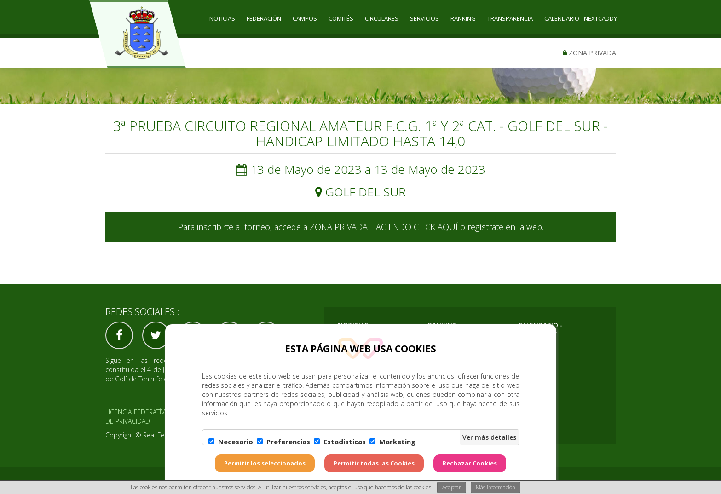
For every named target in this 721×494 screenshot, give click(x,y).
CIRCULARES (381, 18)
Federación (264, 18)
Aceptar (451, 487)
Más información (495, 487)
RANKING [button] (463, 18)
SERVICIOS (424, 18)
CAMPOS (305, 18)
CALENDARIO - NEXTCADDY (580, 18)
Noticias (222, 18)
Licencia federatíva (137, 412)
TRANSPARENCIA (510, 18)
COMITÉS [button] (341, 18)
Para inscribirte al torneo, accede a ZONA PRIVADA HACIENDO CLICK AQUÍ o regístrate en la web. (360, 226)
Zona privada (589, 52)
